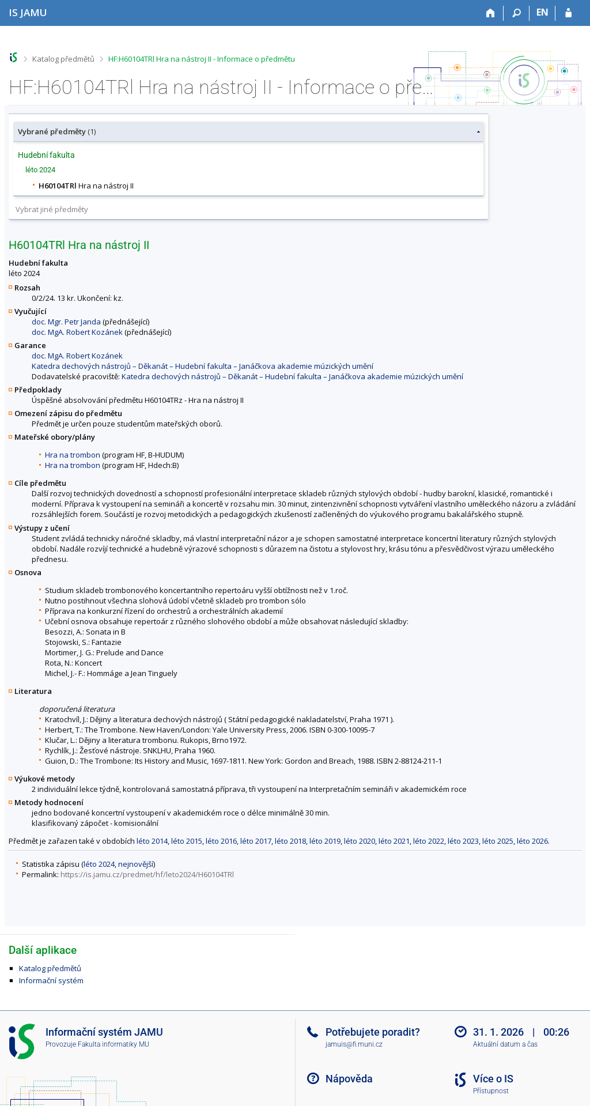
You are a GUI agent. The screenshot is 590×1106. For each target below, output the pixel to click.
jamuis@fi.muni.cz (354, 1044)
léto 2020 (359, 841)
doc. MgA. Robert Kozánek (77, 332)
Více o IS (493, 1079)
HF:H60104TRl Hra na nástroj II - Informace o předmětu (201, 59)
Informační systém (51, 980)
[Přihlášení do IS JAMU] (568, 13)
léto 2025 (497, 841)
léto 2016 (221, 841)
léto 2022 (428, 841)
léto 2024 (99, 864)
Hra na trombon (72, 455)
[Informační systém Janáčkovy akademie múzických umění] (28, 12)
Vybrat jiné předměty (52, 209)
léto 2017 (255, 841)
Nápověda (349, 1079)
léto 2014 (152, 841)
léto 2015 (186, 841)
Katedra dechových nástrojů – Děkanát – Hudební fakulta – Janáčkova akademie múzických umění (202, 366)
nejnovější (135, 864)
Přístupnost (491, 1091)
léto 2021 (394, 841)
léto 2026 (532, 841)
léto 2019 (325, 841)
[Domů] (491, 13)
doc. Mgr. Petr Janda (66, 321)
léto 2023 (463, 841)
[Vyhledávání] (517, 13)
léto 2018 (290, 841)
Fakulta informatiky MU (113, 1044)
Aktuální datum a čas (505, 1044)
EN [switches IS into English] (542, 12)
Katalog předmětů (63, 59)
